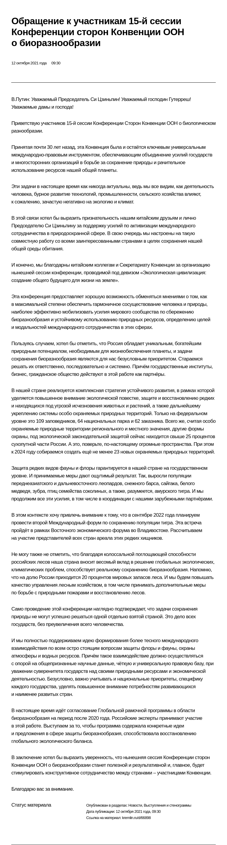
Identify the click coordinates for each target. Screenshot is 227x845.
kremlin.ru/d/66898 (136, 817)
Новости (135, 805)
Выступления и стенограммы (167, 805)
